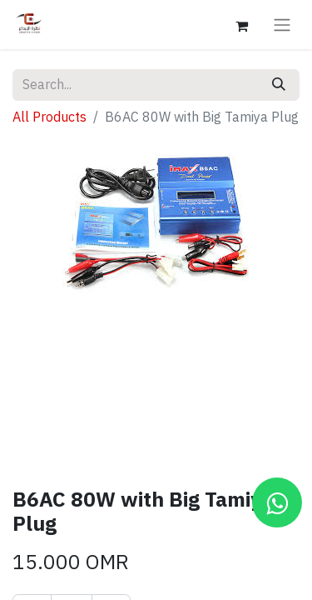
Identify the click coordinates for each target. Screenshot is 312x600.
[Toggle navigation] (282, 24)
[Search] (279, 85)
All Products (49, 118)
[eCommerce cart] (241, 24)
